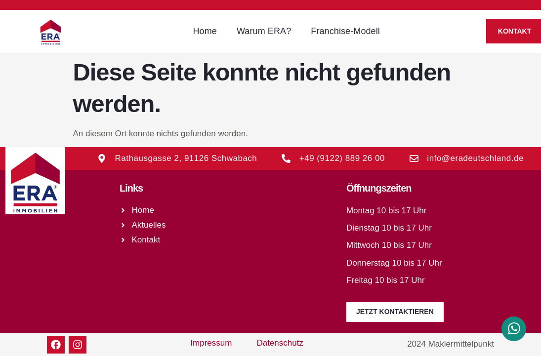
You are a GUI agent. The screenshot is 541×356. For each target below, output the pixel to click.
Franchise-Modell (345, 31)
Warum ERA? (264, 31)
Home (205, 31)
